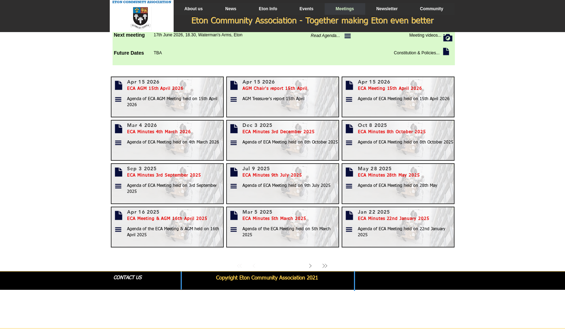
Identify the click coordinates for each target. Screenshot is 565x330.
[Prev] (254, 265)
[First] (239, 265)
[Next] (310, 265)
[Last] (324, 265)
